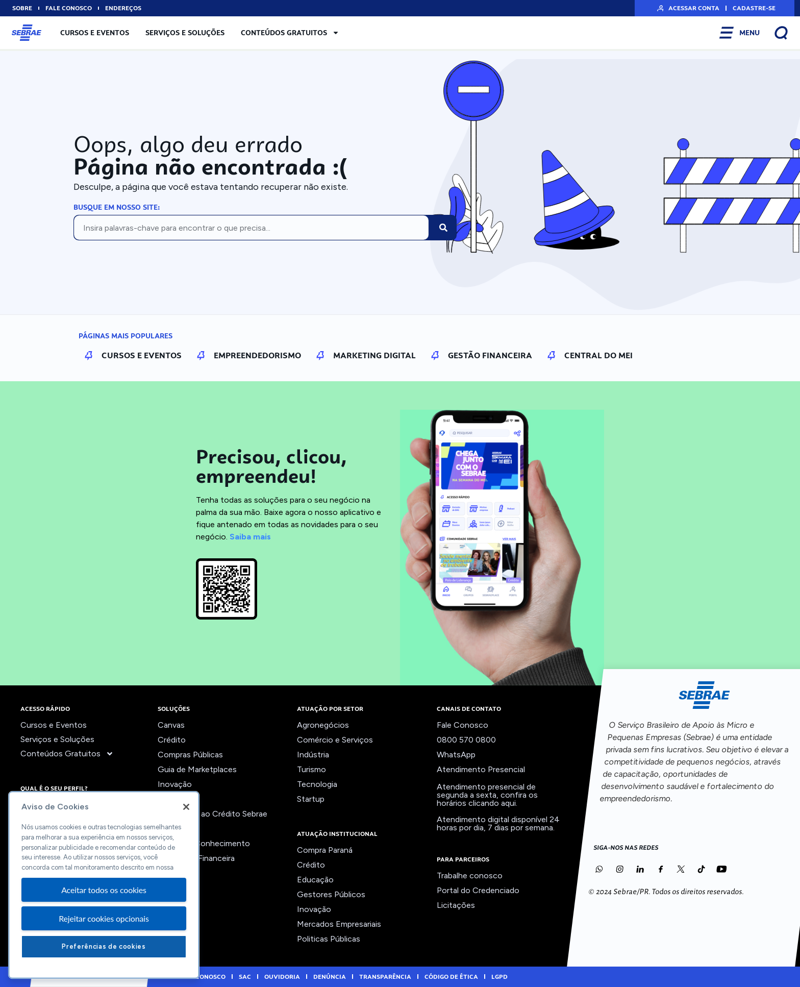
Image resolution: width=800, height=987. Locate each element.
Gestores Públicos (331, 894)
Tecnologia (317, 784)
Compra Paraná (325, 850)
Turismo (311, 769)
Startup (310, 799)
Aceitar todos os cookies (103, 890)
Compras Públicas (190, 754)
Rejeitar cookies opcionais (104, 918)
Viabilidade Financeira (196, 858)
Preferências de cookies (103, 946)
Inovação (175, 784)
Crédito (172, 740)
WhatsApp (456, 754)
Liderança (175, 799)
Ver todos (176, 873)
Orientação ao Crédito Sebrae (212, 814)
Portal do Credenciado (478, 890)
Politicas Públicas (328, 939)
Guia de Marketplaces (197, 769)
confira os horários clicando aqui (487, 799)
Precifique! (177, 828)
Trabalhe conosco (470, 875)
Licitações (456, 905)
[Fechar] (186, 807)
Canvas (171, 725)
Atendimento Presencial (481, 769)
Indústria (313, 754)
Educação (315, 879)
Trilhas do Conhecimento (204, 843)
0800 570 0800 (466, 740)
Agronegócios (323, 725)
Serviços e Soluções (184, 32)
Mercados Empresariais (339, 924)
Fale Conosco (462, 725)
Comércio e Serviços (335, 740)
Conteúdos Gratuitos (290, 32)
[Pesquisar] (443, 227)
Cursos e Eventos (94, 32)
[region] (103, 885)
